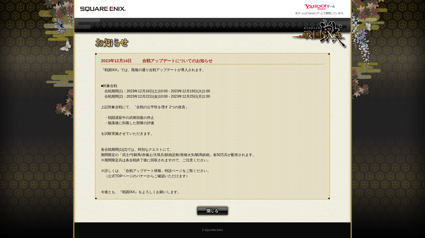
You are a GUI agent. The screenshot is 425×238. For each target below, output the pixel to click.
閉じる (212, 210)
